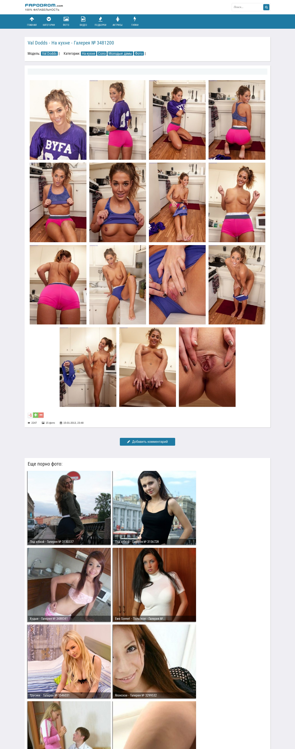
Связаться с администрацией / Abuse (49, 726)
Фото (66, 21)
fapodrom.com (45, 7)
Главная (32, 21)
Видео (83, 21)
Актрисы (117, 21)
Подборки (100, 21)
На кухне (88, 53)
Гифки (135, 21)
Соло (102, 53)
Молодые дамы (120, 53)
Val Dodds (49, 53)
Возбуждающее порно (95, 730)
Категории (49, 21)
